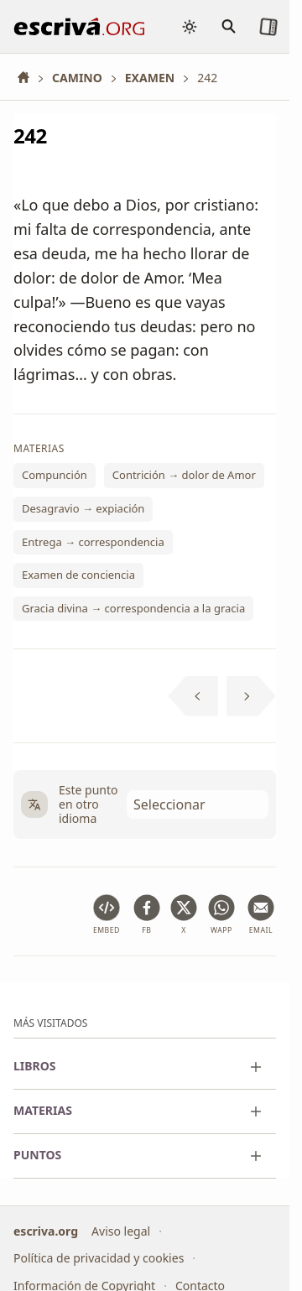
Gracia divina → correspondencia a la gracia (133, 608)
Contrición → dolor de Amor (184, 475)
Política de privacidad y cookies (98, 1258)
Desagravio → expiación (83, 508)
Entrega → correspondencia (93, 541)
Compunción (54, 475)
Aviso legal (120, 1231)
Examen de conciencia (78, 575)
